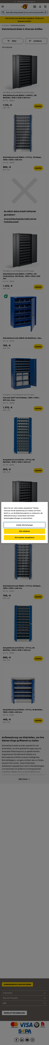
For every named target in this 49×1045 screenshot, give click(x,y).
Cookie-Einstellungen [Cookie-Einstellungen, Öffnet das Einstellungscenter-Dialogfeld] (24, 525)
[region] (24, 522)
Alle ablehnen (24, 531)
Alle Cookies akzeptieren (24, 538)
